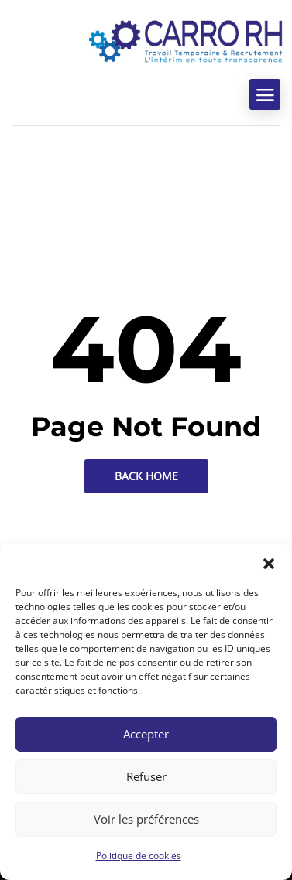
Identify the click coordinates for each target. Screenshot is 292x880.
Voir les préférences (146, 819)
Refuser (146, 776)
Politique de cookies (138, 855)
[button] (269, 563)
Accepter (146, 734)
